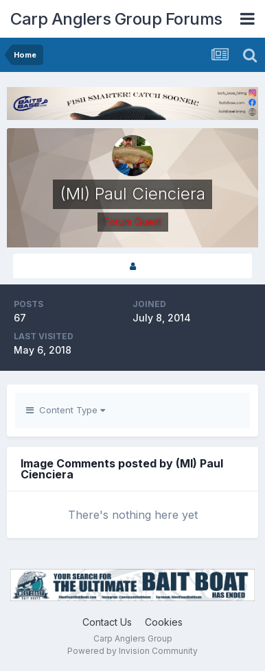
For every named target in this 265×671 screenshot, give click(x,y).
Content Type (65, 409)
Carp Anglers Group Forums (116, 19)
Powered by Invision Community (132, 651)
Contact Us (107, 622)
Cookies (164, 622)
